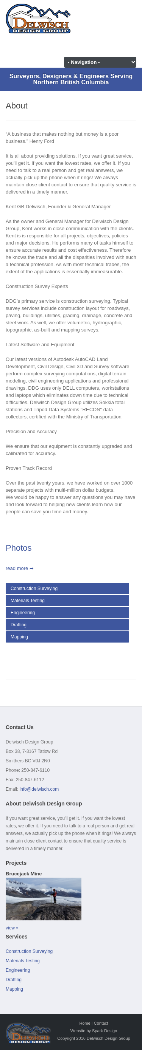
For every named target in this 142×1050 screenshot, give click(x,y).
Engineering (23, 612)
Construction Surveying (34, 588)
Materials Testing (28, 600)
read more (20, 568)
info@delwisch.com (39, 789)
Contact (101, 1023)
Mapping (19, 637)
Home (84, 1023)
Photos (19, 548)
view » (12, 928)
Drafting (19, 624)
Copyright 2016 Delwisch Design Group (93, 1038)
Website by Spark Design (93, 1030)
